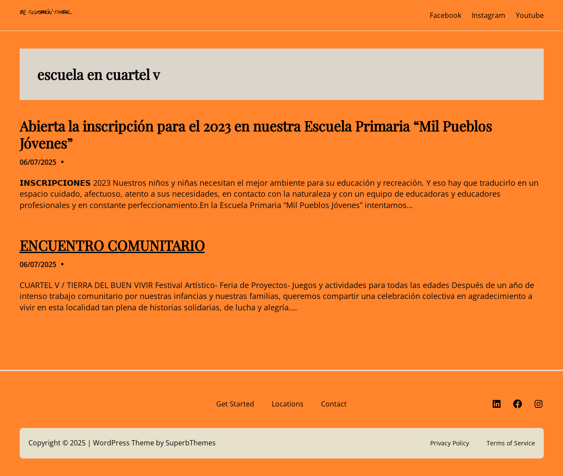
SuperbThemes (191, 443)
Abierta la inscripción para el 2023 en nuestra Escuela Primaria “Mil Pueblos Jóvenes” (256, 134)
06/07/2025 (38, 162)
